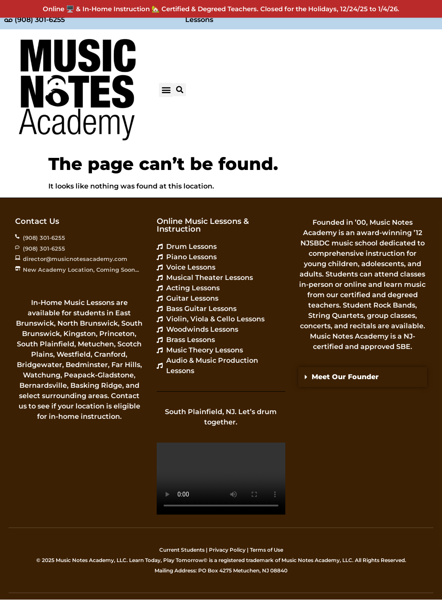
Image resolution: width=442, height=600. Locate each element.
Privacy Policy (227, 550)
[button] (166, 90)
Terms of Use (266, 550)
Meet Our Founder (345, 377)
